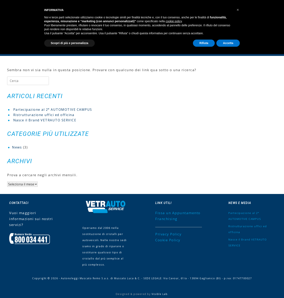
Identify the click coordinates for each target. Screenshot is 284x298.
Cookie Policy (168, 240)
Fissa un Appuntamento (177, 212)
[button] (237, 10)
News (17, 147)
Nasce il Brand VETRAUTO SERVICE (44, 120)
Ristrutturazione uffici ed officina (43, 115)
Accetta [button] (228, 43)
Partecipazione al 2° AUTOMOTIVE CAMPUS (52, 109)
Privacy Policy (168, 234)
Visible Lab (160, 294)
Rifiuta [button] (203, 43)
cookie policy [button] (174, 21)
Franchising (166, 218)
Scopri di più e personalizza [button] (69, 43)
